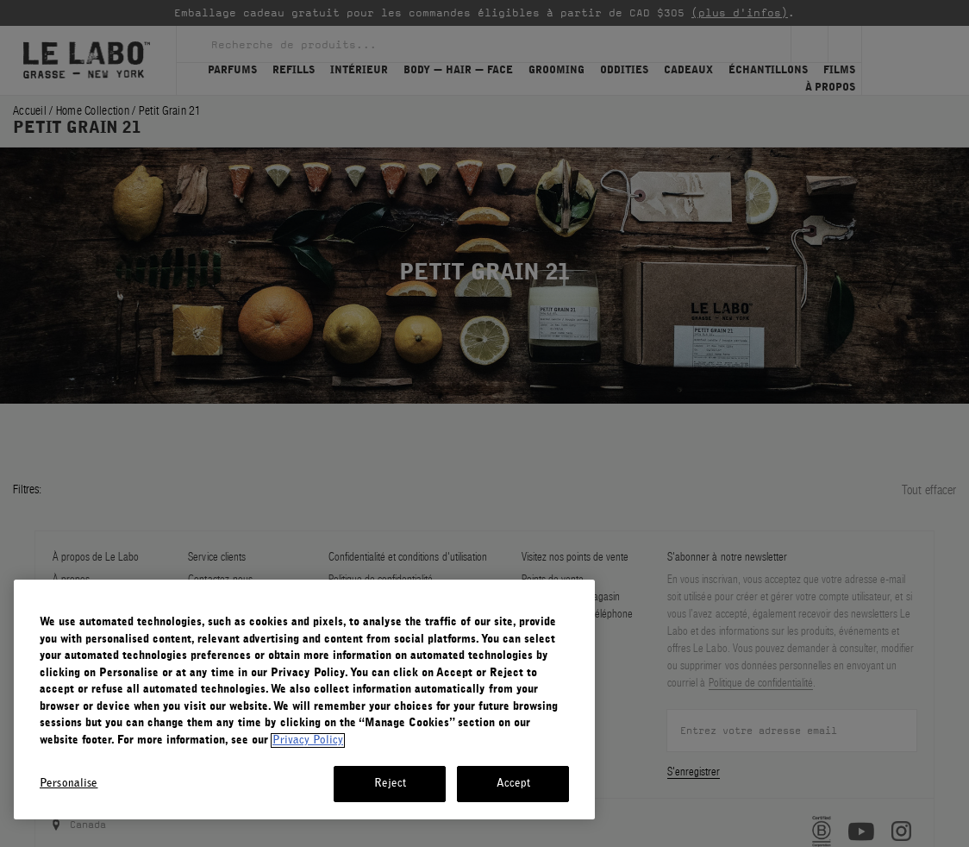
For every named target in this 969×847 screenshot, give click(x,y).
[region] (304, 699)
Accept (514, 783)
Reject (390, 783)
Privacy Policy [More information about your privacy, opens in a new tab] (307, 740)
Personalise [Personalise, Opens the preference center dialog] (68, 783)
